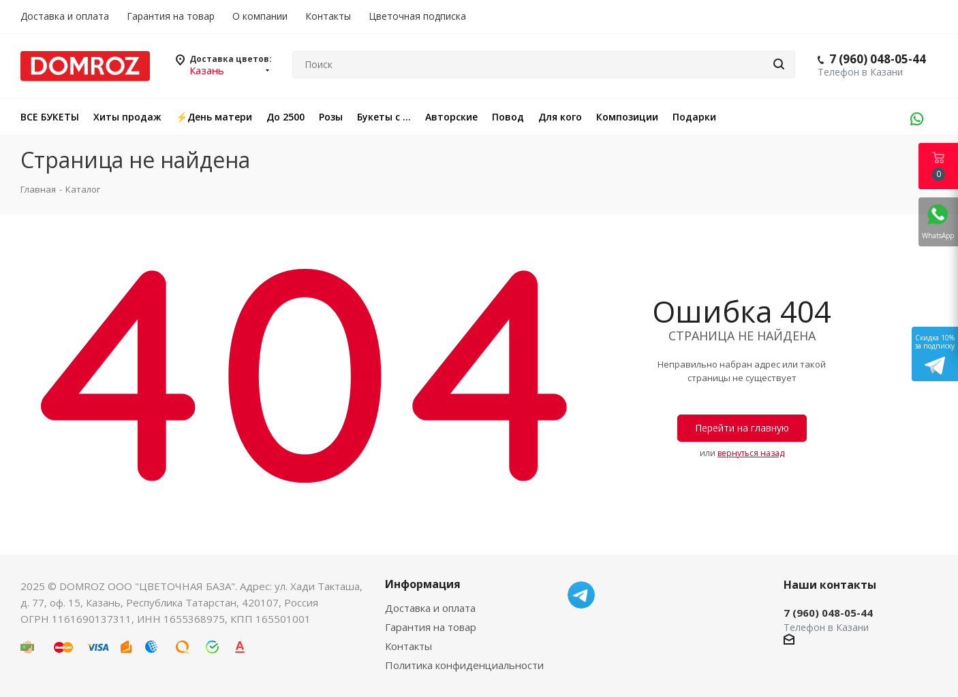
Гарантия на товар (430, 627)
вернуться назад (750, 453)
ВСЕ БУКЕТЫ (49, 116)
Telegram (581, 595)
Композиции (627, 116)
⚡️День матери (214, 116)
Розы (331, 116)
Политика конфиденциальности (464, 665)
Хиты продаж (127, 116)
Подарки (694, 116)
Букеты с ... (384, 116)
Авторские (451, 116)
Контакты (408, 646)
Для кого (560, 116)
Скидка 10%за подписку (935, 353)
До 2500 (285, 116)
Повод (508, 116)
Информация (423, 584)
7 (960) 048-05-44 (877, 59)
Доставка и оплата (430, 608)
